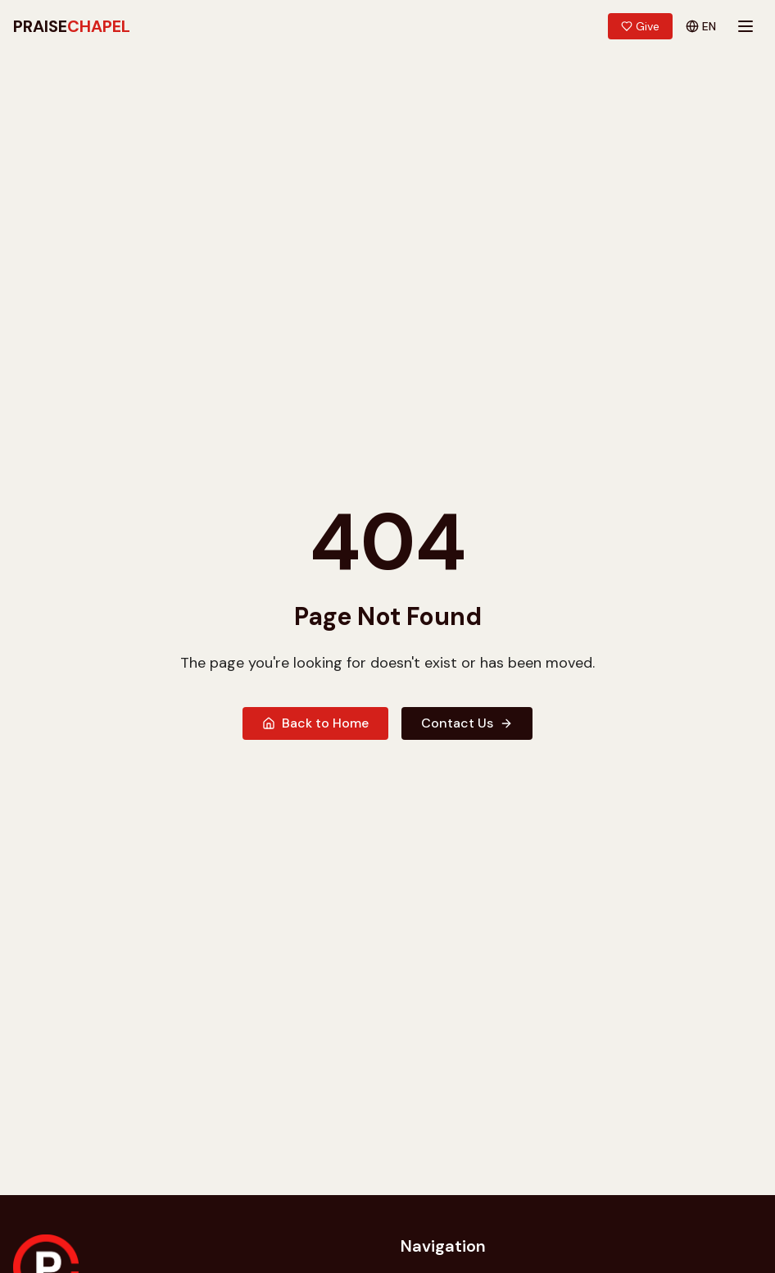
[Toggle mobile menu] (745, 26)
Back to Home (315, 723)
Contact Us (467, 723)
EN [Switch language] (701, 26)
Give (640, 26)
